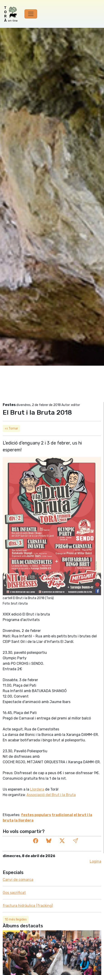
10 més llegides (16, 919)
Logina (95, 861)
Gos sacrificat (14, 892)
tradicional (62, 815)
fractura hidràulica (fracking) (28, 905)
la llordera (24, 820)
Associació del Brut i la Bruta (51, 795)
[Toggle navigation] (30, 13)
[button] (75, 841)
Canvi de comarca (18, 879)
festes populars (36, 815)
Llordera (37, 789)
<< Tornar (11, 428)
